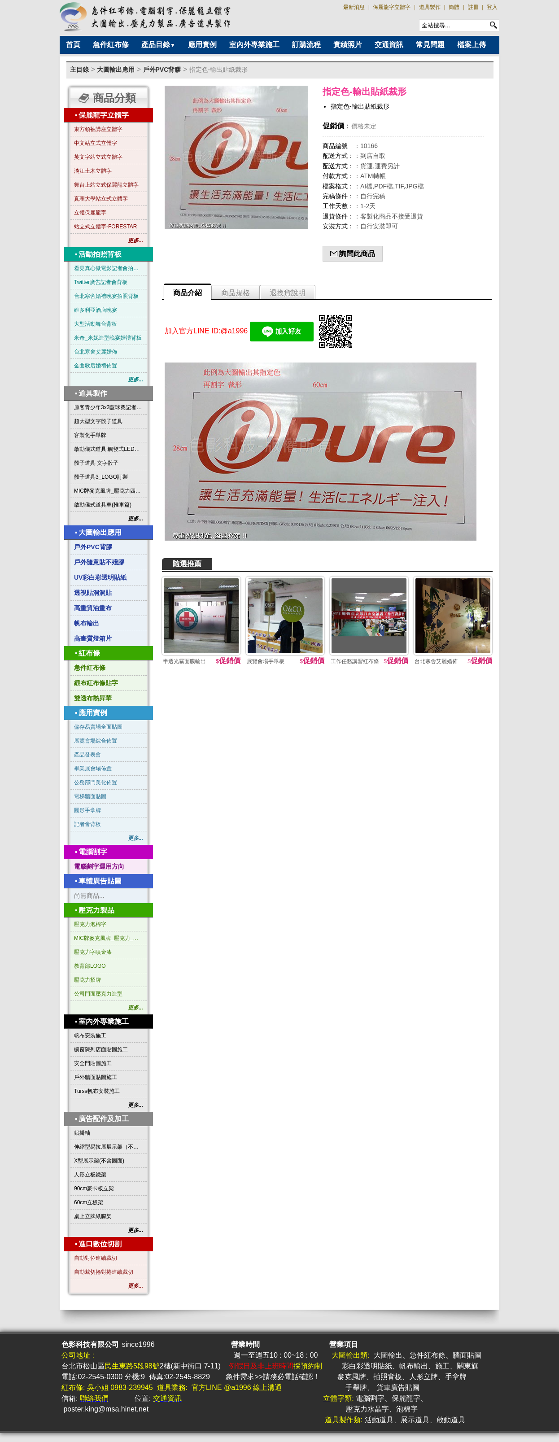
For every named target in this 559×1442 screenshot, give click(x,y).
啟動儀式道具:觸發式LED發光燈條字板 (108, 449)
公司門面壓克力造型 (98, 994)
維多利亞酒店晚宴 (95, 310)
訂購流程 (306, 44)
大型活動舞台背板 (95, 324)
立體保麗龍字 (90, 213)
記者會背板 (87, 824)
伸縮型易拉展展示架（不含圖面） (108, 1147)
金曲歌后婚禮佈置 (95, 366)
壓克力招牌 (87, 980)
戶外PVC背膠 (162, 69)
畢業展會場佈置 (93, 768)
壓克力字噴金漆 (93, 952)
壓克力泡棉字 (90, 924)
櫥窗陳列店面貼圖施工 (101, 1049)
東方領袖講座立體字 (98, 129)
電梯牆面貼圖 (90, 796)
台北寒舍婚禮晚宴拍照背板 (106, 296)
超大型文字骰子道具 (98, 421)
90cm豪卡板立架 (94, 1188)
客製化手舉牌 (90, 435)
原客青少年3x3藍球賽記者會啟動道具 (108, 407)
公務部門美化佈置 (95, 782)
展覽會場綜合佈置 (95, 741)
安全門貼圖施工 (93, 1063)
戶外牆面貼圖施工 (95, 1077)
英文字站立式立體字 (98, 157)
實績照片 (347, 44)
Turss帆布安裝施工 (97, 1091)
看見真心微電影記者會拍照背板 (108, 268)
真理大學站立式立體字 (101, 199)
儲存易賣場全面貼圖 (98, 727)
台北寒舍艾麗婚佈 (95, 352)
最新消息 (354, 7)
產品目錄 (158, 44)
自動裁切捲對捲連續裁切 (103, 1272)
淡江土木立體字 (93, 171)
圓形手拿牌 (87, 810)
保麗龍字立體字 (392, 7)
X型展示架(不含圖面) (99, 1161)
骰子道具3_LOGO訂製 (101, 477)
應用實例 (202, 44)
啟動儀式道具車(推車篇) (102, 505)
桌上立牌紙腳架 (93, 1216)
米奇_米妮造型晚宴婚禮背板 (108, 338)
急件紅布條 (111, 44)
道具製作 (430, 7)
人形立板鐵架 (90, 1174)
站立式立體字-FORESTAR (105, 226)
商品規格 (235, 293)
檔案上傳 (471, 44)
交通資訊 (389, 44)
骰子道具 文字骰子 (96, 463)
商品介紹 (187, 293)
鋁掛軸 (82, 1133)
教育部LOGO (90, 966)
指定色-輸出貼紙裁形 (218, 69)
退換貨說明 (288, 293)
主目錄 (79, 69)
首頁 (73, 44)
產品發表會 (87, 755)
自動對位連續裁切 (95, 1258)
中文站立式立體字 (95, 143)
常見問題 (430, 44)
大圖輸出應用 (116, 69)
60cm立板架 (88, 1202)
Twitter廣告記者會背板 (100, 282)
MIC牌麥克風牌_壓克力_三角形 (108, 938)
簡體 (454, 7)
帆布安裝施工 (90, 1035)
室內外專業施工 (254, 44)
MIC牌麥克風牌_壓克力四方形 (108, 491)
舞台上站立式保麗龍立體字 (106, 185)
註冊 (473, 7)
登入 (492, 7)
